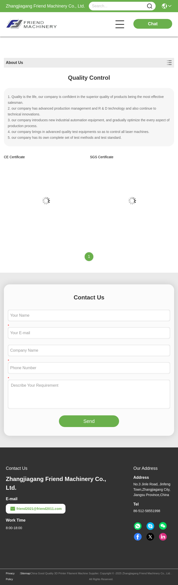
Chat (153, 23)
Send (89, 421)
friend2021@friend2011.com (36, 508)
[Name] (150, 6)
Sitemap (25, 573)
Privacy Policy (10, 576)
